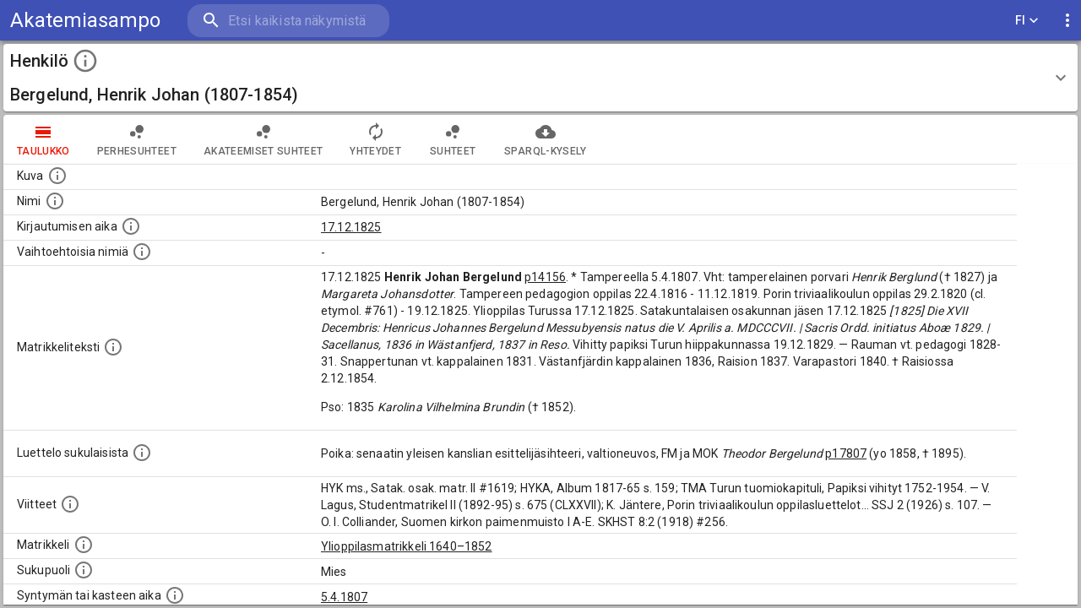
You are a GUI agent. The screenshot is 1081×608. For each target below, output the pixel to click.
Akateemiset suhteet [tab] (263, 139)
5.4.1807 (344, 597)
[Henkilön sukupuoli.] (83, 570)
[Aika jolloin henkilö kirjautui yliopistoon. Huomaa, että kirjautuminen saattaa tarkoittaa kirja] (130, 226)
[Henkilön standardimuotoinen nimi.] (54, 200)
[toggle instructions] (85, 60)
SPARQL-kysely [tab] (545, 139)
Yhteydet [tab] (375, 139)
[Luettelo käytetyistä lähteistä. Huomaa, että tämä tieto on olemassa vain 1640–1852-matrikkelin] (70, 504)
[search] (287, 20)
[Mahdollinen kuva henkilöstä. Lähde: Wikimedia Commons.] (57, 175)
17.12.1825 (351, 227)
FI (1027, 20)
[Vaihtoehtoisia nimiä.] (141, 251)
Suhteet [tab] (453, 139)
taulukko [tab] (43, 139)
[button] (540, 77)
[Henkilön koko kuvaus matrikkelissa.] (113, 347)
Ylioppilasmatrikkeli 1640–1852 (406, 546)
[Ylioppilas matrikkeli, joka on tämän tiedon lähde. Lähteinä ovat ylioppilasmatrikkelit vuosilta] (83, 544)
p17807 (845, 453)
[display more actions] (1067, 20)
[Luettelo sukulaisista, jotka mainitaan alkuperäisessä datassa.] (141, 452)
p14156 (545, 277)
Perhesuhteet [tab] (137, 139)
